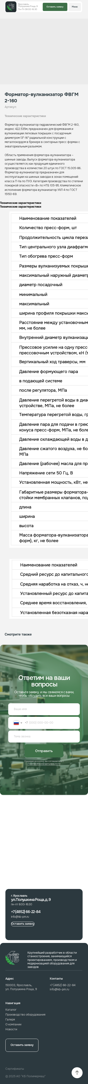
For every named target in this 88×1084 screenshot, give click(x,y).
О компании (13, 1024)
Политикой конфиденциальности (44, 763)
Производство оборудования (25, 1014)
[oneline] (44, 737)
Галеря (10, 1019)
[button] (55, 7)
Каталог (10, 1010)
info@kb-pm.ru (59, 989)
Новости (11, 1029)
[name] (44, 709)
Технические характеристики (25, 116)
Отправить (44, 751)
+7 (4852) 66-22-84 (63, 985)
